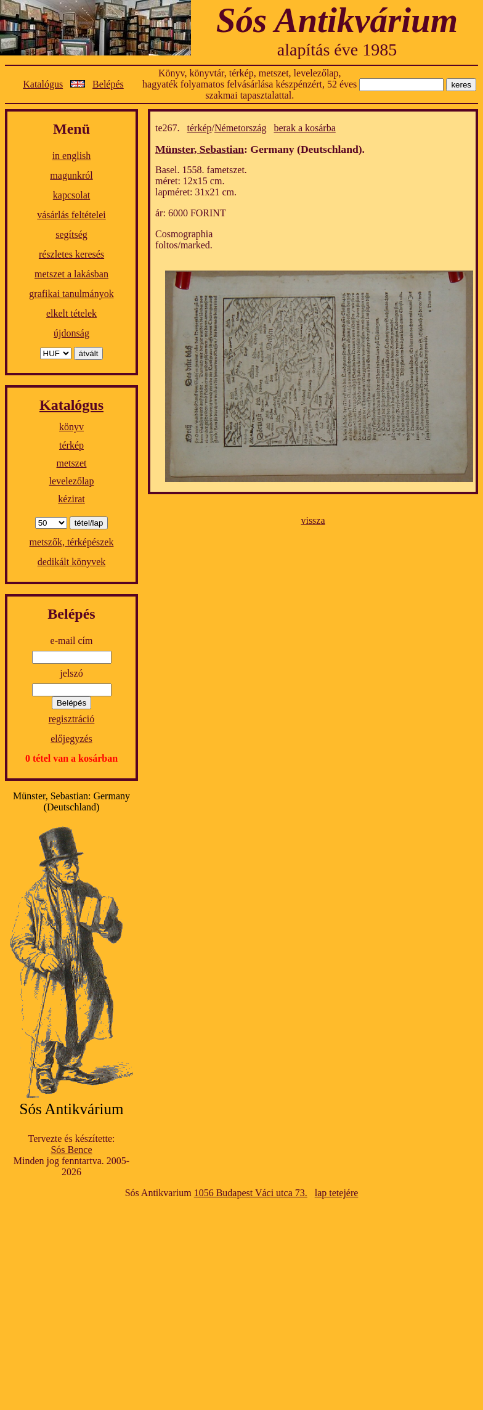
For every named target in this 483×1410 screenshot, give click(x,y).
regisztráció (72, 719)
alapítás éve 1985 (337, 49)
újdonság (71, 333)
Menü (71, 129)
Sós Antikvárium (337, 20)
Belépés (108, 84)
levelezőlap (71, 481)
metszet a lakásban (71, 274)
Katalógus (43, 84)
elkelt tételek (71, 313)
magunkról (71, 175)
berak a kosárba (304, 128)
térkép (71, 445)
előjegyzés (71, 738)
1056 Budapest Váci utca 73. (250, 1193)
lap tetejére (337, 1193)
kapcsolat (71, 195)
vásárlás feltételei (71, 215)
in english (71, 155)
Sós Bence (71, 1149)
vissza (313, 520)
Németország (240, 128)
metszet (72, 463)
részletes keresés (71, 254)
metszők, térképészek (72, 542)
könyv (71, 427)
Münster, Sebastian (199, 149)
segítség (71, 234)
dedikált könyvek (72, 561)
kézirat (71, 499)
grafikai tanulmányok (71, 293)
